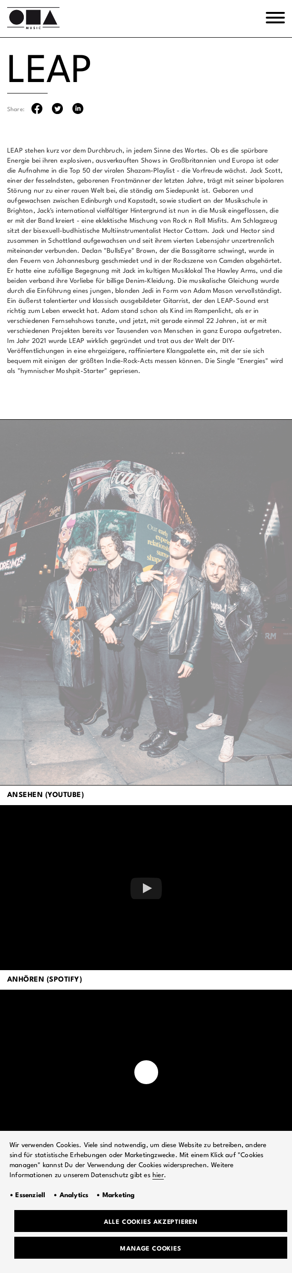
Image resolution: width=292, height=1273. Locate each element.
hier (158, 1175)
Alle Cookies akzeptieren (151, 1222)
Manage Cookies (150, 1249)
